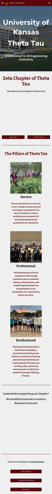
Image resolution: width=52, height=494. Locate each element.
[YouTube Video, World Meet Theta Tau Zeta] (26, 115)
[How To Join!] (38, 137)
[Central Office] (26, 471)
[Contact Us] (26, 489)
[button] (2, 3)
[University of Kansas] (26, 480)
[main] (26, 34)
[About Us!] (13, 137)
